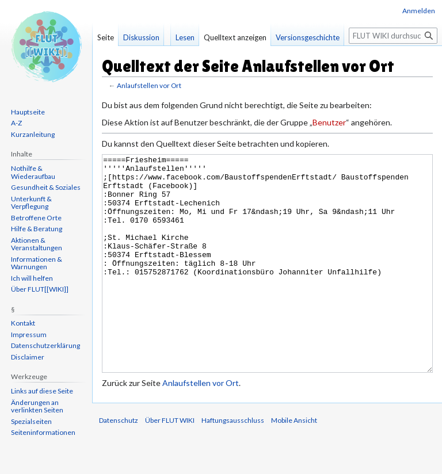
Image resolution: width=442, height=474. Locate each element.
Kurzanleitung (33, 134)
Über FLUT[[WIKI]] (39, 289)
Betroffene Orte (36, 217)
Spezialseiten (31, 421)
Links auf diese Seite (42, 391)
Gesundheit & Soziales (46, 187)
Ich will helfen (32, 278)
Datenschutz (118, 463)
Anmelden (418, 10)
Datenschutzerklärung (45, 345)
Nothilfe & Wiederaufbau (33, 172)
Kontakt (23, 323)
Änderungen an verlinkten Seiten (37, 406)
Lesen (185, 37)
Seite (105, 37)
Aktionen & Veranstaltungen (36, 244)
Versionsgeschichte (308, 37)
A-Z (16, 122)
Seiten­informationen (43, 432)
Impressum (29, 334)
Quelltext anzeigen (235, 37)
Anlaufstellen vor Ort (149, 85)
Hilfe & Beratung (36, 228)
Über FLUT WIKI (170, 463)
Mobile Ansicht (294, 463)
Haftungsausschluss (232, 463)
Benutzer (329, 122)
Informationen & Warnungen (36, 263)
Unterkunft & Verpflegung (31, 202)
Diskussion (141, 37)
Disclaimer (27, 357)
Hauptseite (28, 112)
